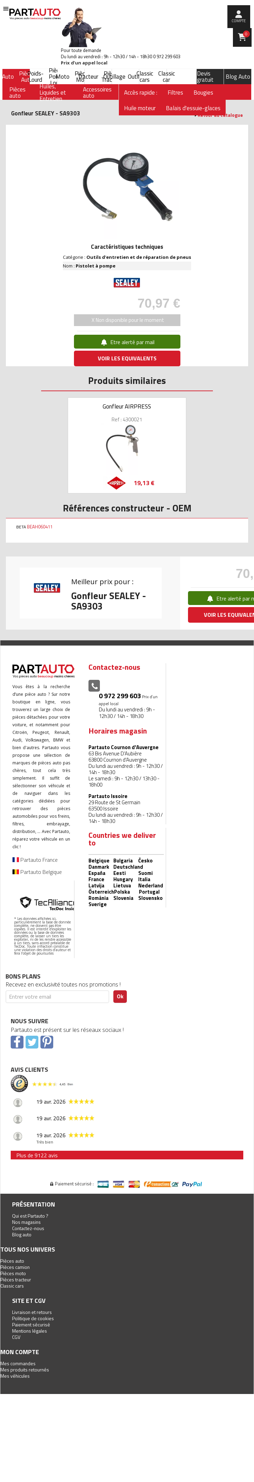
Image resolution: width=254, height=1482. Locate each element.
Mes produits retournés (24, 1369)
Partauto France (35, 860)
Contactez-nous (28, 1228)
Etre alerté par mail (127, 342)
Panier (246, 33)
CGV (16, 1337)
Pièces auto (12, 1260)
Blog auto (21, 1234)
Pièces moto (13, 1273)
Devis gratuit (205, 76)
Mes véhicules (15, 1375)
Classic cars (145, 76)
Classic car (166, 76)
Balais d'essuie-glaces (193, 108)
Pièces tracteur (15, 1279)
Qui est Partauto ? (30, 1215)
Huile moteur (140, 108)
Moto (62, 76)
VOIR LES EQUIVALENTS (127, 358)
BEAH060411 (40, 526)
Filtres (175, 92)
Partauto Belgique (37, 872)
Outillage (114, 76)
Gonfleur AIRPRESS (127, 406)
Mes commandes (18, 1363)
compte (239, 21)
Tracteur (87, 76)
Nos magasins (26, 1222)
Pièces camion (15, 1267)
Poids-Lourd (35, 76)
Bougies (203, 92)
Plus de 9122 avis (37, 1155)
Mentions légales (29, 1330)
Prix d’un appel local (84, 63)
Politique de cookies (33, 1318)
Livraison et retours (32, 1312)
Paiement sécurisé (31, 1324)
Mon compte (19, 1352)
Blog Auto (238, 76)
